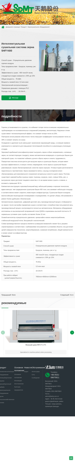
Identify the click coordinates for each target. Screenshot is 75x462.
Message (13, 98)
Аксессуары (36, 371)
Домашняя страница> (13, 27)
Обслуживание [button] (58, 22)
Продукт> (24, 27)
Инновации (18, 380)
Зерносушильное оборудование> (39, 27)
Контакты (71, 23)
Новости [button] (46, 22)
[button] (72, 332)
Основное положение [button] (30, 23)
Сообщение (36, 378)
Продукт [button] (19, 22)
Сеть (33, 374)
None (72, 295)
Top (71, 458)
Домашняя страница (4, 23)
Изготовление (19, 384)
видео (26, 371)
